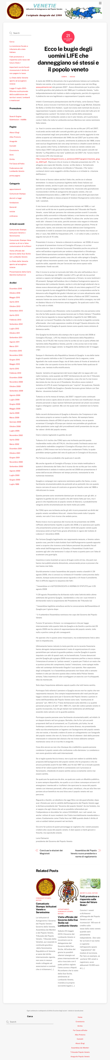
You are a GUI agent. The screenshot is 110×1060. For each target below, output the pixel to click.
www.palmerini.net (44, 87)
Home (80, 1017)
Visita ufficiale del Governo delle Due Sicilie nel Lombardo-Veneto (68, 921)
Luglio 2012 (14, 329)
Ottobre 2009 (15, 386)
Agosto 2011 (14, 342)
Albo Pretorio (15, 137)
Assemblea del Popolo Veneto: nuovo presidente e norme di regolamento (84, 853)
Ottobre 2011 (15, 333)
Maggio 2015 (15, 297)
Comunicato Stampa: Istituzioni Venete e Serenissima (18, 233)
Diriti (12, 155)
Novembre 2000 (16, 462)
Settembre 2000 (16, 466)
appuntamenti (63, 909)
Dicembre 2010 (16, 351)
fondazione (14, 203)
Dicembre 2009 (16, 377)
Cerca (12, 42)
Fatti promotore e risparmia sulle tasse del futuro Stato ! (89, 900)
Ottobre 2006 (15, 426)
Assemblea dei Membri (80, 1048)
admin (64, 77)
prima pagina (15, 176)
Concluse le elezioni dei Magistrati (51, 852)
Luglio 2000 (14, 475)
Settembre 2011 (16, 337)
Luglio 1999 (14, 484)
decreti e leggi (85, 893)
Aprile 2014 (14, 302)
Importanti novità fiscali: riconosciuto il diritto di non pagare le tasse (19, 70)
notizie (72, 77)
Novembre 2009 (16, 382)
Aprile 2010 (14, 369)
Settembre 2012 (16, 324)
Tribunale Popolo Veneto (80, 1052)
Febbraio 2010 (15, 373)
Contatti (13, 146)
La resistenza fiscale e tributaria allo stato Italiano (19, 49)
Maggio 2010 (15, 364)
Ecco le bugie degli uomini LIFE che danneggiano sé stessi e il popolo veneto (68, 59)
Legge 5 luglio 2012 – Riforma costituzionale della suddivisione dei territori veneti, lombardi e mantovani (20, 94)
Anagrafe (13, 141)
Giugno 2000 (15, 480)
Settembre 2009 (16, 391)
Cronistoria (14, 150)
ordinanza (14, 216)
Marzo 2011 (14, 346)
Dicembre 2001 (16, 449)
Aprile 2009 (14, 413)
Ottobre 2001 (15, 453)
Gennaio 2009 (15, 422)
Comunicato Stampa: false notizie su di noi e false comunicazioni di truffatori (20, 243)
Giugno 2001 (15, 458)
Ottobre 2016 (15, 293)
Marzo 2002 (14, 444)
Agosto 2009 (15, 395)
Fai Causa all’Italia (17, 164)
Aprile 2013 (14, 315)
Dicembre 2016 (16, 289)
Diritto (12, 159)
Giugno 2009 (15, 404)
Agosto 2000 (15, 471)
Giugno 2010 (15, 360)
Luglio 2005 (14, 431)
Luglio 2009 (14, 400)
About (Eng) (14, 132)
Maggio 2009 (15, 409)
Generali (13, 207)
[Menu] (100, 3)
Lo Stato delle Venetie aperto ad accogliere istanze (19, 81)
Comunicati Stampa (43, 898)
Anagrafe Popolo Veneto (80, 1056)
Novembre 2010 (16, 355)
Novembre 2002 (16, 435)
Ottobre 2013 (15, 306)
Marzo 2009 (14, 418)
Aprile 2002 (14, 440)
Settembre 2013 (16, 311)
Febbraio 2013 (15, 320)
